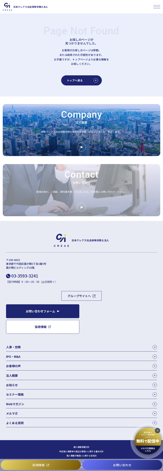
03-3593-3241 (24, 275)
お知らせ (81, 385)
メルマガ (81, 413)
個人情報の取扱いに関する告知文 (81, 455)
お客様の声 (81, 366)
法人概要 (81, 375)
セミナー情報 (81, 394)
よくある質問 (81, 423)
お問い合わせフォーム (40, 311)
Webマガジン (81, 404)
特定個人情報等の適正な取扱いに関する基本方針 (81, 451)
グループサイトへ (79, 296)
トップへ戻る (82, 80)
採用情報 (38, 465)
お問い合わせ (122, 465)
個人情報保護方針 (81, 447)
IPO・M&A (13, 356)
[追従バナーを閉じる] (157, 430)
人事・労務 (13, 347)
